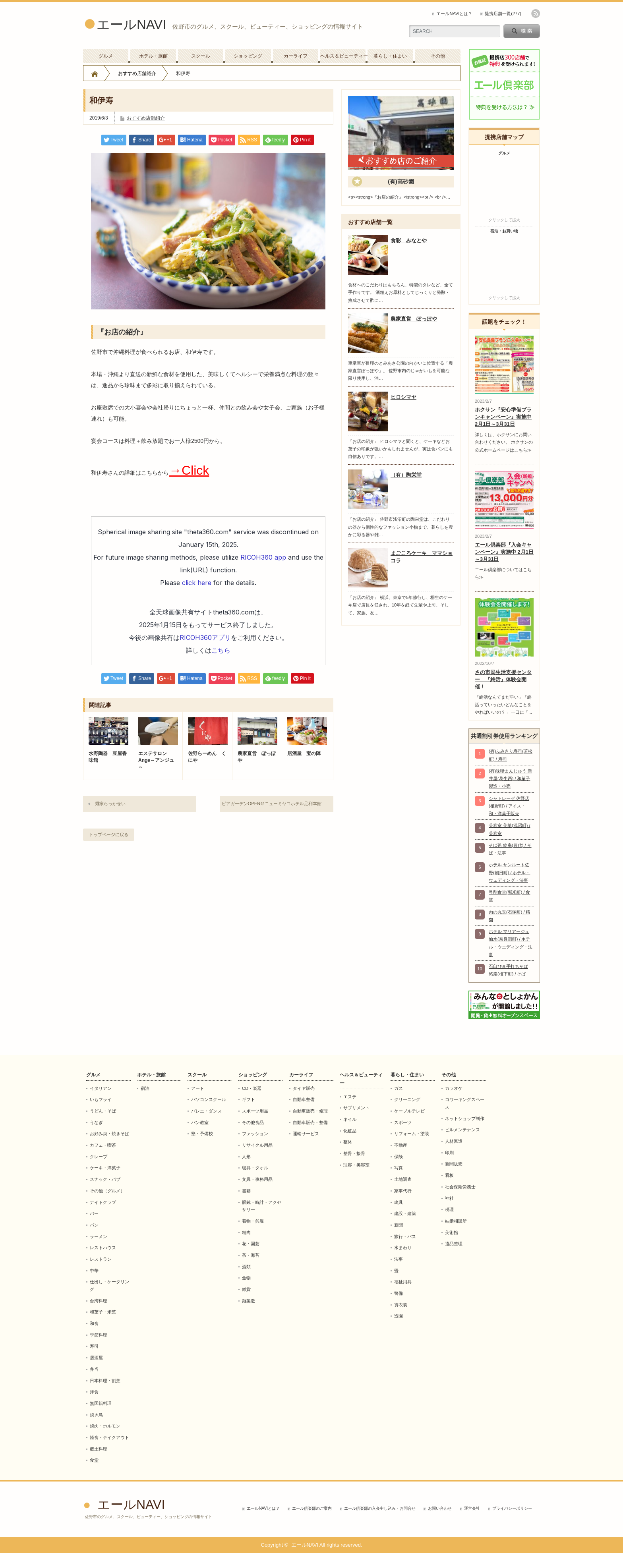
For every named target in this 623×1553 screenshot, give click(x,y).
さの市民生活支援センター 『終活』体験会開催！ (503, 679)
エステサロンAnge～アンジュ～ (156, 760)
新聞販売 (453, 1163)
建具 (398, 1202)
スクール (200, 56)
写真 (398, 1167)
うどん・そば (103, 1111)
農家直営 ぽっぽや (257, 757)
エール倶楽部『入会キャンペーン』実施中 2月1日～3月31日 (504, 552)
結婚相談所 (456, 1221)
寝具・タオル (255, 1167)
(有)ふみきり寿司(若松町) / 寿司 (510, 755)
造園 (398, 1315)
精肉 (246, 1232)
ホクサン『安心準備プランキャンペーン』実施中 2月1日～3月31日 (503, 417)
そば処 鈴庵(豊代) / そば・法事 (510, 849)
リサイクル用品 (257, 1145)
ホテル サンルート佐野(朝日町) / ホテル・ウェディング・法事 (509, 872)
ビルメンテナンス (462, 1129)
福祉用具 (403, 1281)
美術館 (451, 1232)
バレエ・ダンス (206, 1111)
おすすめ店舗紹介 (137, 73)
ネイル (349, 1119)
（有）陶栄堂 (406, 475)
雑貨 (246, 1289)
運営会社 (472, 1508)
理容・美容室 (356, 1165)
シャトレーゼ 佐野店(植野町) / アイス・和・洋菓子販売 (509, 806)
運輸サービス (306, 1133)
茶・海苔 (250, 1255)
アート (197, 1088)
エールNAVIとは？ (454, 13)
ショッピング (248, 56)
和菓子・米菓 (103, 1312)
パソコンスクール (208, 1099)
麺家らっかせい (110, 803)
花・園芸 (250, 1243)
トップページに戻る (108, 834)
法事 (398, 1259)
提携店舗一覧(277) (503, 13)
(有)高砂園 (401, 181)
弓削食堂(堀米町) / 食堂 (509, 896)
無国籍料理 (101, 1403)
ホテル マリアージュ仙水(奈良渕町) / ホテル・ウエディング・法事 (510, 943)
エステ (349, 1096)
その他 (438, 56)
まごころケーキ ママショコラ (422, 557)
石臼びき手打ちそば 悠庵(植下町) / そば (508, 970)
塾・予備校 (202, 1133)
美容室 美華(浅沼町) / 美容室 (509, 829)
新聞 (398, 1225)
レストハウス (103, 1247)
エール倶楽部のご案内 (312, 1508)
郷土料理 (98, 1449)
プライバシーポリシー (512, 1508)
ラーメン (98, 1236)
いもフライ (101, 1099)
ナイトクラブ (103, 1202)
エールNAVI (131, 24)
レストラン (101, 1259)
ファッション (255, 1133)
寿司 (94, 1346)
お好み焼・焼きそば (109, 1133)
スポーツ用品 (255, 1111)
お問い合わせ (440, 1508)
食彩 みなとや (409, 240)
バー (94, 1213)
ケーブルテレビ (409, 1111)
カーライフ (296, 56)
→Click (189, 470)
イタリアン (101, 1088)
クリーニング (407, 1099)
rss (535, 13)
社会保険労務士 (460, 1186)
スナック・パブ (105, 1179)
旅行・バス (405, 1236)
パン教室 (200, 1122)
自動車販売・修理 (310, 1111)
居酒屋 (96, 1357)
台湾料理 (98, 1300)
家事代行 (403, 1190)
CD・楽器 (251, 1088)
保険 (398, 1156)
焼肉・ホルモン (105, 1426)
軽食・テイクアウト (109, 1437)
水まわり (403, 1247)
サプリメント (356, 1107)
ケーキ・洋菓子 (105, 1167)
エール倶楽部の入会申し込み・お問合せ (380, 1508)
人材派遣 (453, 1141)
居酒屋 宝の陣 (304, 753)
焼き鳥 (96, 1414)
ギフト (248, 1099)
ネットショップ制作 (464, 1118)
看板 (449, 1175)
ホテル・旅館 (153, 56)
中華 (94, 1270)
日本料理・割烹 (105, 1380)
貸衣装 (400, 1304)
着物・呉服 (253, 1221)
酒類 (246, 1266)
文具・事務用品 (257, 1179)
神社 (449, 1198)
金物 (246, 1277)
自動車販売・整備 (310, 1122)
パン (94, 1225)
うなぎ (96, 1122)
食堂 (94, 1460)
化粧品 (349, 1130)
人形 (246, 1156)
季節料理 (98, 1335)
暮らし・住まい (390, 56)
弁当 (94, 1369)
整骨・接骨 (354, 1153)
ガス (398, 1088)
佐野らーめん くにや (207, 757)
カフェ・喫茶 (103, 1145)
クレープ (98, 1156)
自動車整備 (304, 1099)
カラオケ (453, 1088)
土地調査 (403, 1179)
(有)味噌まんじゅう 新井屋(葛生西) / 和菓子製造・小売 (510, 779)
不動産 (400, 1145)
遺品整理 (453, 1243)
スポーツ (403, 1122)
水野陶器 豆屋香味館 (108, 757)
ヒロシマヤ (403, 397)
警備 (398, 1293)
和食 (94, 1323)
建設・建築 (405, 1213)
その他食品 (253, 1122)
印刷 (449, 1152)
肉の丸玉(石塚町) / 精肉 (509, 916)
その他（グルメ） (107, 1190)
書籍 (246, 1190)
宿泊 (145, 1088)
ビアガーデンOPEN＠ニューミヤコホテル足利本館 (271, 803)
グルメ (106, 56)
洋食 (94, 1391)
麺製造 (248, 1300)
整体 (347, 1142)
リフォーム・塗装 (411, 1133)
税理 (449, 1209)
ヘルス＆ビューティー (343, 56)
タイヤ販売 (304, 1088)
